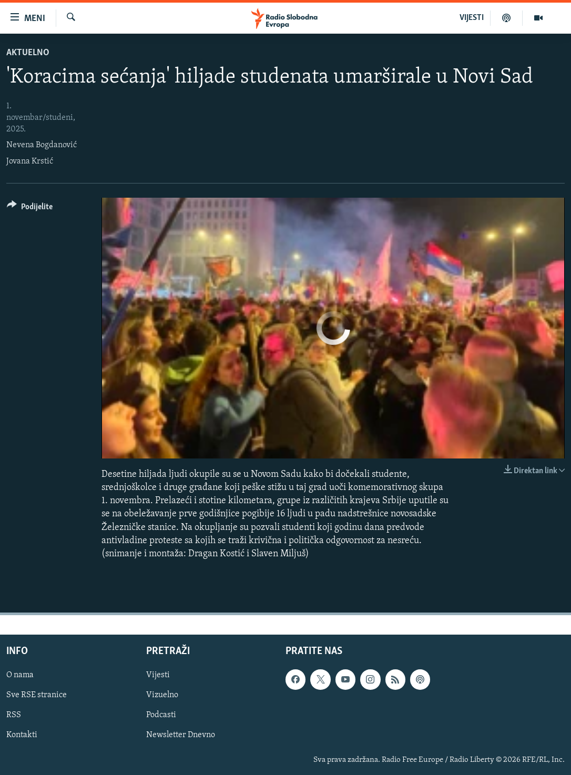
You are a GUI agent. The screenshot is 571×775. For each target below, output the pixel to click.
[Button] (30, 208)
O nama (20, 675)
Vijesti (158, 675)
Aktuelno (27, 53)
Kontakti (21, 735)
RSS (13, 715)
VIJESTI (472, 18)
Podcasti (161, 715)
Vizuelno (162, 695)
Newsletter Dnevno (180, 735)
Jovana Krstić (29, 161)
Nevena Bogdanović (41, 145)
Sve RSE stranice (36, 695)
